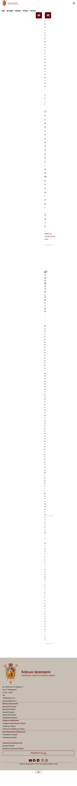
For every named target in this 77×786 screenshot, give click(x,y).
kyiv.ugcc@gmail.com (9, 701)
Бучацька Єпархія (8, 746)
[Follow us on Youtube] (30, 760)
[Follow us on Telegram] (38, 760)
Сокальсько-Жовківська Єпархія (13, 729)
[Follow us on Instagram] (46, 760)
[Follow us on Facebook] (34, 760)
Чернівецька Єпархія (9, 737)
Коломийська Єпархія (9, 734)
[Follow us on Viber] (42, 760)
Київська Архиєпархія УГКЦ (49, 236)
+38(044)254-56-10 (8, 698)
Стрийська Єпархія (9, 726)
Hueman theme (50, 778)
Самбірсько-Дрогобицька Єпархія (13, 723)
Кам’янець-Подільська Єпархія (13, 748)
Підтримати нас (38, 753)
